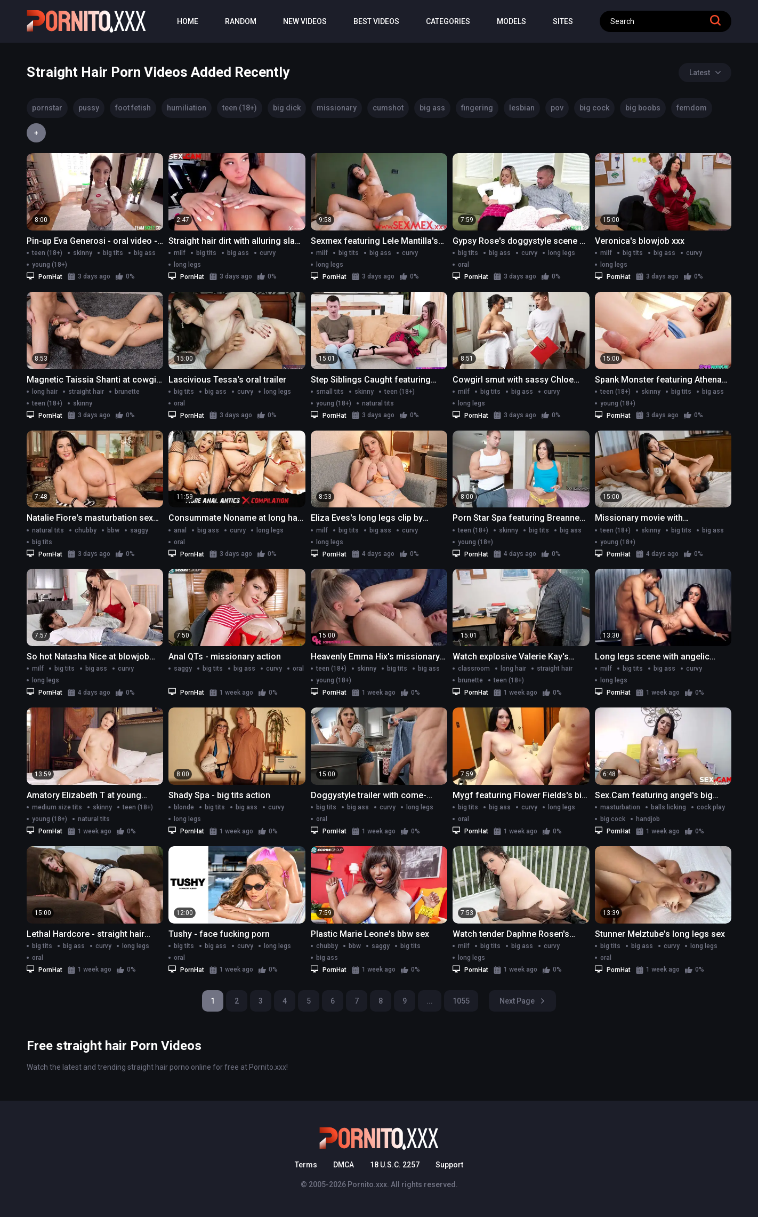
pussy (88, 108)
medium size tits (57, 807)
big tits (113, 253)
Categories (448, 21)
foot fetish (133, 108)
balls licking (668, 807)
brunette (127, 391)
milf (180, 253)
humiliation (186, 108)
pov (557, 108)
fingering (477, 108)
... (429, 1001)
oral (463, 264)
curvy (268, 253)
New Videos (305, 21)
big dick (287, 108)
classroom (474, 668)
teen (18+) (239, 108)
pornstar (47, 108)
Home (187, 21)
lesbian (522, 108)
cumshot (388, 108)
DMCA (343, 1164)
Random (240, 21)
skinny (82, 253)
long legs (187, 264)
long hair (45, 391)
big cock (594, 108)
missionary (337, 108)
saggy (139, 530)
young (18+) (49, 264)
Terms (306, 1164)
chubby (85, 530)
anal (180, 530)
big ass (432, 108)
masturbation (620, 807)
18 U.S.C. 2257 (395, 1164)
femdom (691, 108)
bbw (113, 530)
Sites (563, 21)
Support (449, 1164)
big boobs (642, 108)
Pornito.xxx (367, 1184)
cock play (711, 807)
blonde (184, 807)
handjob (648, 819)
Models (511, 21)
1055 (461, 1001)
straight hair (86, 391)
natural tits (378, 403)
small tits (330, 391)
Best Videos (376, 21)
